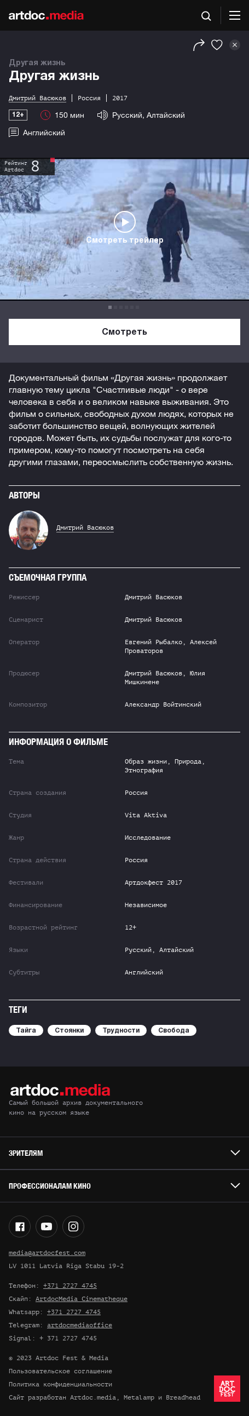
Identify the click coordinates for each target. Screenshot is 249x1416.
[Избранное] (217, 44)
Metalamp (139, 1397)
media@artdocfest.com (47, 1253)
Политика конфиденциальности (60, 1384)
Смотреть (124, 332)
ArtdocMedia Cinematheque (82, 1299)
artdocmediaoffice (79, 1325)
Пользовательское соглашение (60, 1371)
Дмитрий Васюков (85, 527)
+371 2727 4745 (70, 1285)
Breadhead (183, 1397)
